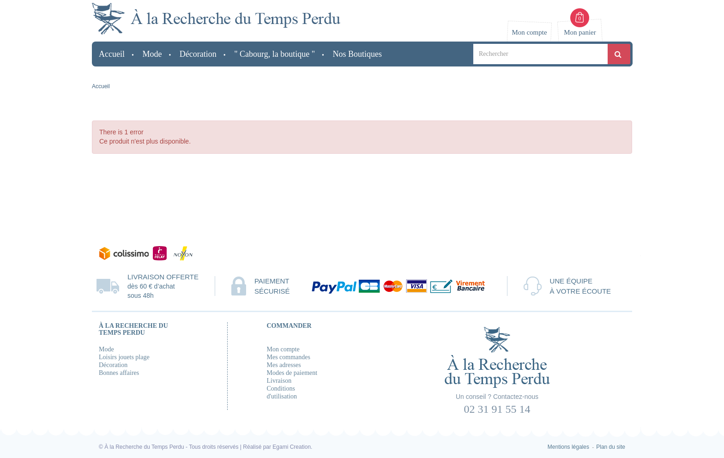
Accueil (101, 86)
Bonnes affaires (119, 372)
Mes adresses (284, 365)
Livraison (279, 380)
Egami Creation (291, 447)
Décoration (113, 365)
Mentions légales (568, 447)
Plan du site (610, 447)
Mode (106, 349)
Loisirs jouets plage (124, 357)
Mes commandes (288, 357)
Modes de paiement (292, 372)
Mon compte (283, 349)
